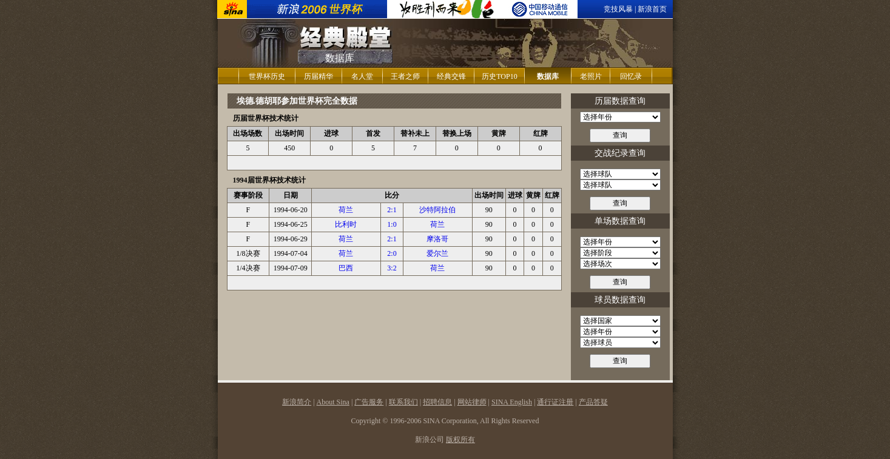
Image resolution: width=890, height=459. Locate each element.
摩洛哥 (437, 239)
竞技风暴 (618, 9)
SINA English (511, 402)
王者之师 (405, 76)
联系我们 (403, 402)
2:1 (391, 210)
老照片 (591, 76)
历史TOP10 (499, 76)
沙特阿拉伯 (437, 210)
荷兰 (346, 210)
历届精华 (318, 76)
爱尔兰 (437, 253)
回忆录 (631, 76)
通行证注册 (555, 402)
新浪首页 (652, 9)
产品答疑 (593, 402)
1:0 (391, 224)
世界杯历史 (267, 76)
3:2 (391, 268)
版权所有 (460, 439)
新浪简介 (296, 402)
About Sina (333, 402)
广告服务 (368, 402)
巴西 (346, 268)
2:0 (391, 253)
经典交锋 (451, 76)
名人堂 (362, 76)
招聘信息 (437, 402)
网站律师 (472, 402)
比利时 (346, 224)
